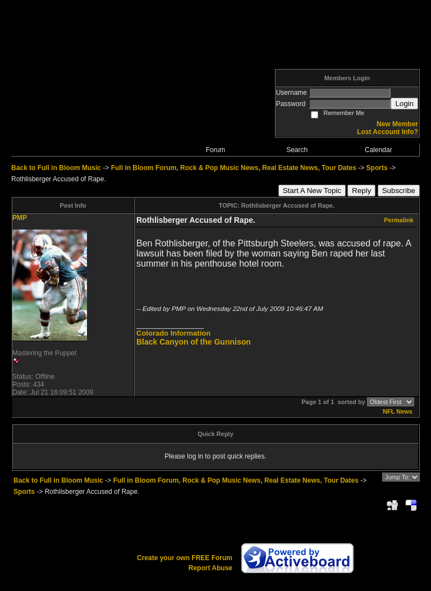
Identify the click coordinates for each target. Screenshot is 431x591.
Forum (216, 150)
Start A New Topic (312, 190)
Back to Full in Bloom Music (56, 168)
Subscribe (398, 190)
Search (297, 150)
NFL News (397, 411)
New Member (397, 124)
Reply (361, 190)
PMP (19, 218)
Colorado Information (173, 333)
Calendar (378, 150)
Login (404, 103)
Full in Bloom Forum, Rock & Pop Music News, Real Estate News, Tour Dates (233, 168)
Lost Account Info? (387, 132)
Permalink (399, 220)
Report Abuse (210, 568)
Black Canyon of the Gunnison (193, 341)
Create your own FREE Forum (184, 558)
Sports (377, 168)
